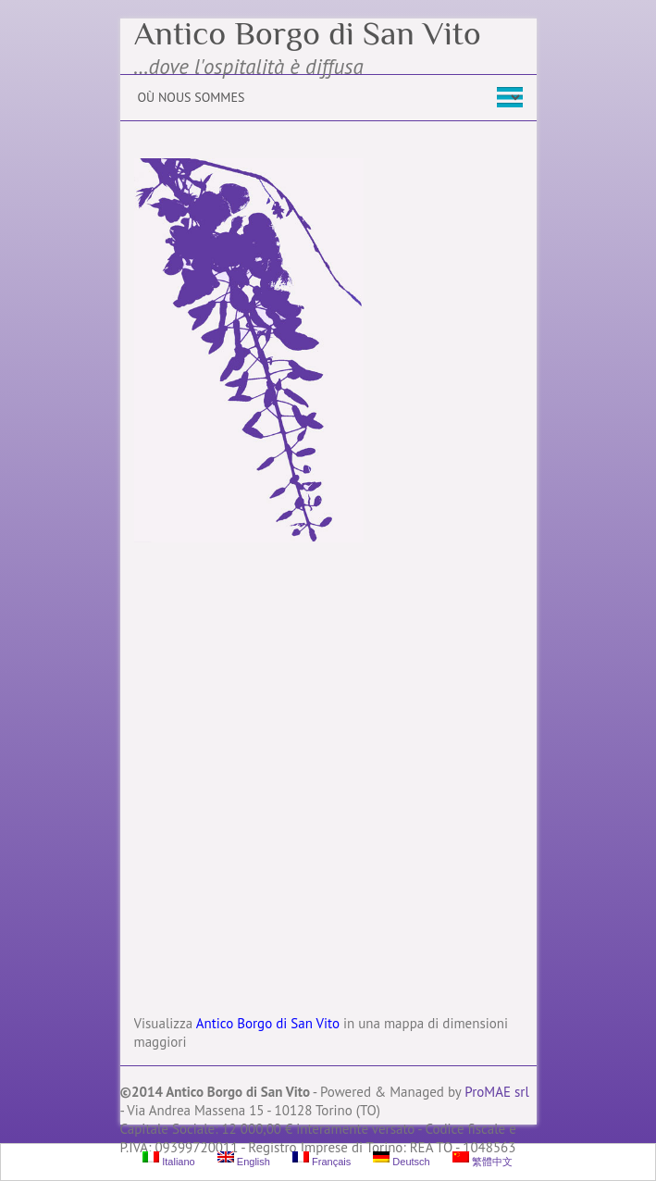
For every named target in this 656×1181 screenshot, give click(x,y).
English (243, 1159)
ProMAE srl (496, 1091)
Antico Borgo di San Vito (307, 33)
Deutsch (401, 1159)
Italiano (168, 1159)
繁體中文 (482, 1159)
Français (321, 1159)
